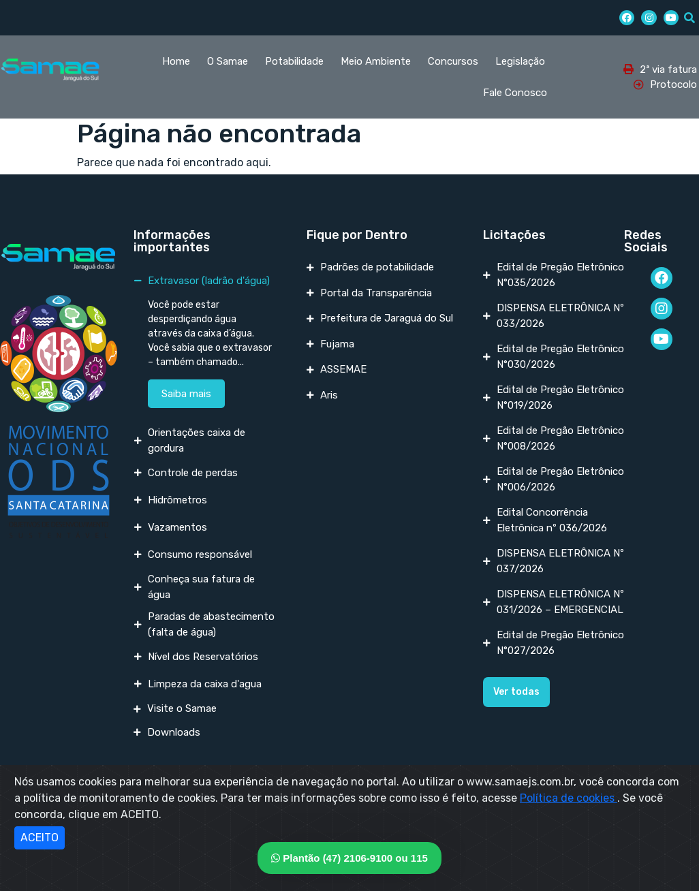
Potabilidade (294, 61)
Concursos (453, 61)
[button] (516, 692)
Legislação (520, 61)
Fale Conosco (515, 93)
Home (176, 61)
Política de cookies (568, 798)
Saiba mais (186, 394)
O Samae (227, 61)
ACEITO (39, 837)
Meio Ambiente (376, 61)
